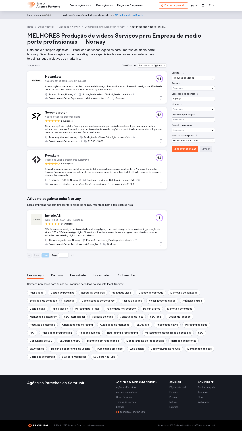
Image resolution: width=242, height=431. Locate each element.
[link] (104, 6)
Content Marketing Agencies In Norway (105, 26)
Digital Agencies (46, 26)
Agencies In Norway (69, 26)
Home (30, 26)
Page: (55, 255)
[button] (194, 5)
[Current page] (63, 255)
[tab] (35, 275)
